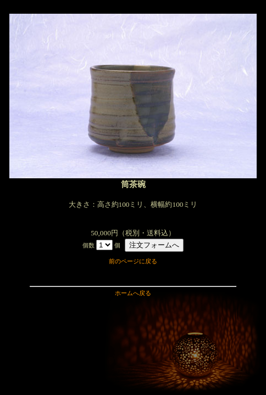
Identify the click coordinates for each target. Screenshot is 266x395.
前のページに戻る (133, 261)
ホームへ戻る (133, 293)
